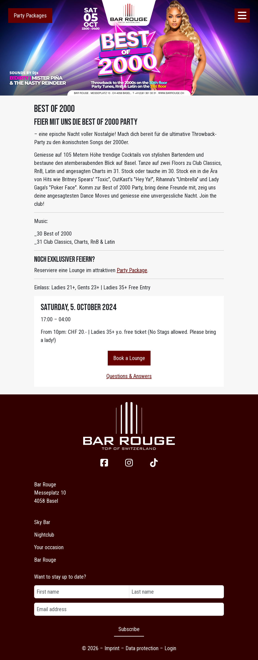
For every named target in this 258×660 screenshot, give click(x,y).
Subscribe (129, 629)
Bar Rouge (45, 560)
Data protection (141, 648)
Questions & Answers (129, 376)
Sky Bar (42, 522)
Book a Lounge (129, 358)
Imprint (111, 648)
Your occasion (49, 547)
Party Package (132, 270)
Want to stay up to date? (60, 576)
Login (170, 648)
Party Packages (30, 15)
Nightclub (44, 534)
